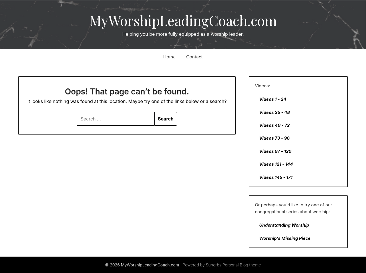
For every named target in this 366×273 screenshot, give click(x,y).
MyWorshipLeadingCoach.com (183, 20)
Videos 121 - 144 (276, 164)
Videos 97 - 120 (275, 151)
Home (169, 57)
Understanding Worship (284, 225)
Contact (194, 57)
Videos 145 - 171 (275, 177)
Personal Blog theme (241, 264)
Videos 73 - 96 (274, 138)
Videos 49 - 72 (274, 125)
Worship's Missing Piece (285, 238)
